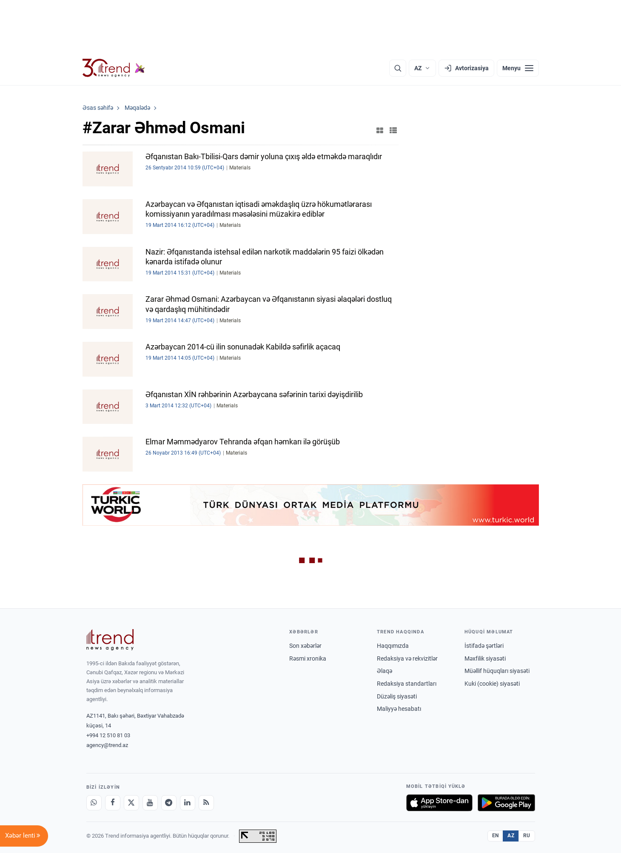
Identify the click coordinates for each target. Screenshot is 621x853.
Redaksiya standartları (406, 683)
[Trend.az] (114, 68)
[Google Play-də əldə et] (506, 802)
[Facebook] (112, 802)
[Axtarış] (397, 68)
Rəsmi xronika (307, 658)
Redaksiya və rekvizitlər (407, 658)
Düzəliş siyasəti (397, 696)
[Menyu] (518, 68)
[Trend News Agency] (110, 639)
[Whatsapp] (94, 802)
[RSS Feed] (206, 802)
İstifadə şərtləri (484, 645)
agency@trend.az (107, 745)
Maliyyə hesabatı (399, 708)
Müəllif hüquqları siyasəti (497, 670)
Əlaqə (384, 670)
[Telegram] (169, 802)
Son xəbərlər (305, 645)
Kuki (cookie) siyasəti (492, 683)
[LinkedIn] (187, 802)
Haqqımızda (393, 645)
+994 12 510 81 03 (108, 735)
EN (495, 836)
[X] (131, 802)
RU (526, 836)
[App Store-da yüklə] (439, 802)
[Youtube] (150, 802)
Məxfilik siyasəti (485, 658)
